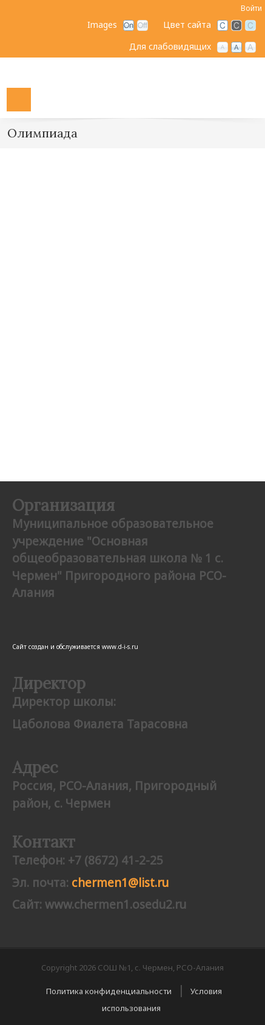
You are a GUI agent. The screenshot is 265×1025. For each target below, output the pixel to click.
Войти (251, 8)
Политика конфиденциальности (109, 991)
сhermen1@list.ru (120, 883)
